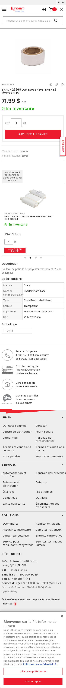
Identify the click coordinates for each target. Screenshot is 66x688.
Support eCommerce (49, 456)
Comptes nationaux (48, 529)
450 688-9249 (18, 570)
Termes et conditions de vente (17, 448)
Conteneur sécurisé (16, 535)
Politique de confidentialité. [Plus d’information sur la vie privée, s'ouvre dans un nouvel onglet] (40, 664)
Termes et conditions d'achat (50, 448)
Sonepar (41, 425)
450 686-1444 (21, 578)
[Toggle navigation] (4, 9)
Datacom (41, 482)
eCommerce (10, 523)
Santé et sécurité (14, 503)
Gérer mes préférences (33, 671)
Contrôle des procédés (51, 473)
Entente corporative (49, 535)
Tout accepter (33, 681)
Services (33, 465)
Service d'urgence (26, 351)
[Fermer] (62, 616)
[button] (25, 258)
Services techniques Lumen (49, 543)
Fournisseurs (44, 431)
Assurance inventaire (17, 529)
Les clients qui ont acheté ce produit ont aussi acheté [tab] (12, 176)
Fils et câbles (44, 491)
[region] (33, 649)
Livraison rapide (25, 382)
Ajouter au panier (33, 134)
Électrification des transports (47, 505)
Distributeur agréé (27, 366)
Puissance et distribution (11, 484)
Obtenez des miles (27, 395)
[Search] (33, 20)
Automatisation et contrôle (14, 474)
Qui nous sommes (14, 425)
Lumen (33, 417)
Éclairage (8, 491)
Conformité (10, 437)
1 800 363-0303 (38, 583)
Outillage (42, 497)
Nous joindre (11, 456)
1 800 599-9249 (27, 574)
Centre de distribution (17, 431)
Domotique (10, 497)
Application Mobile (48, 523)
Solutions (33, 515)
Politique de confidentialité (45, 439)
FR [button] (59, 2)
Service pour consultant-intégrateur (18, 543)
